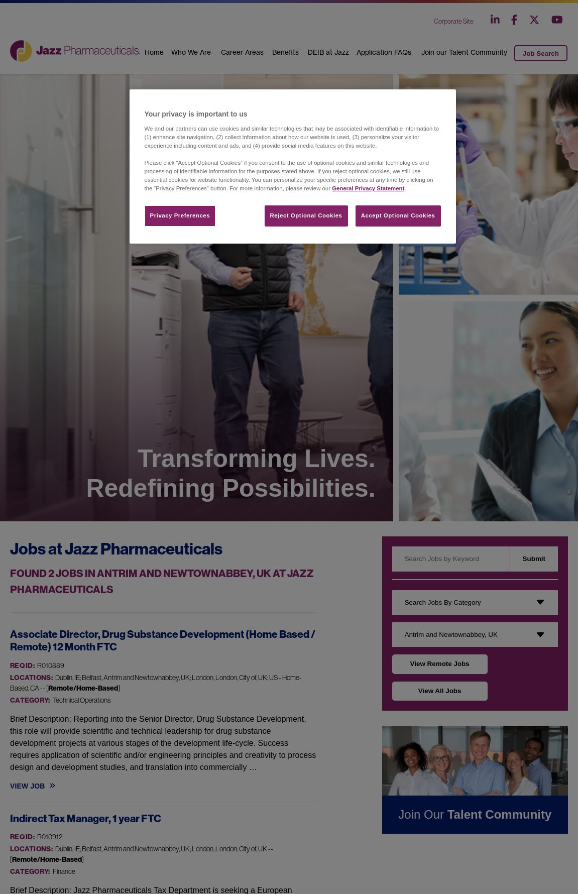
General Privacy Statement (368, 188)
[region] (293, 166)
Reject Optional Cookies (306, 215)
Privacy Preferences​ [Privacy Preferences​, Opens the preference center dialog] (180, 215)
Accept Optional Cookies (398, 215)
